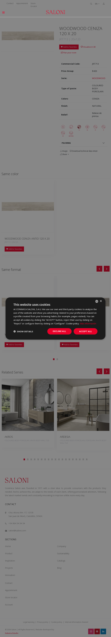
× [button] (101, 301)
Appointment (22, 3)
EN (96, 4)
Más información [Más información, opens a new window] (88, 323)
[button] (23, 331)
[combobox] (96, 301)
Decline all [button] (59, 331)
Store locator (34, 4)
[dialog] (55, 318)
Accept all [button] (85, 331)
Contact (10, 3)
